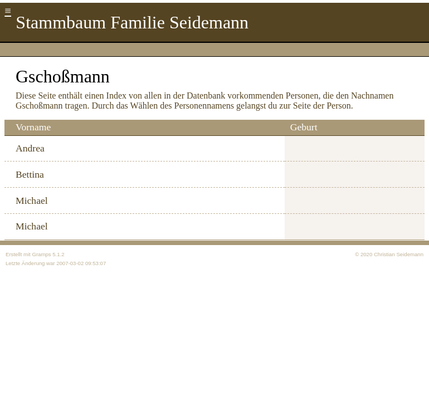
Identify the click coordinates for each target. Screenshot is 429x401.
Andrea (30, 148)
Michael (32, 200)
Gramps (41, 254)
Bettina (30, 174)
